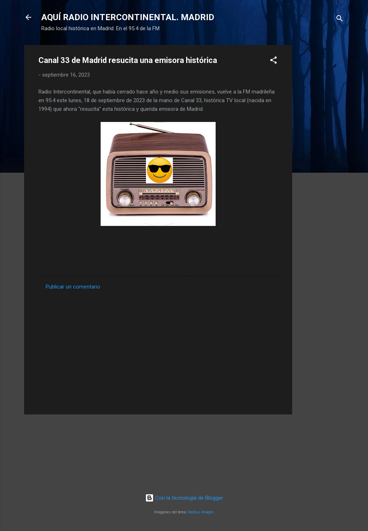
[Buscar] (339, 20)
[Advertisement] (321, 153)
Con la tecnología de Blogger (184, 498)
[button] (273, 61)
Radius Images (201, 512)
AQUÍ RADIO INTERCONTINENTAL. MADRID (127, 17)
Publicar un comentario (73, 286)
